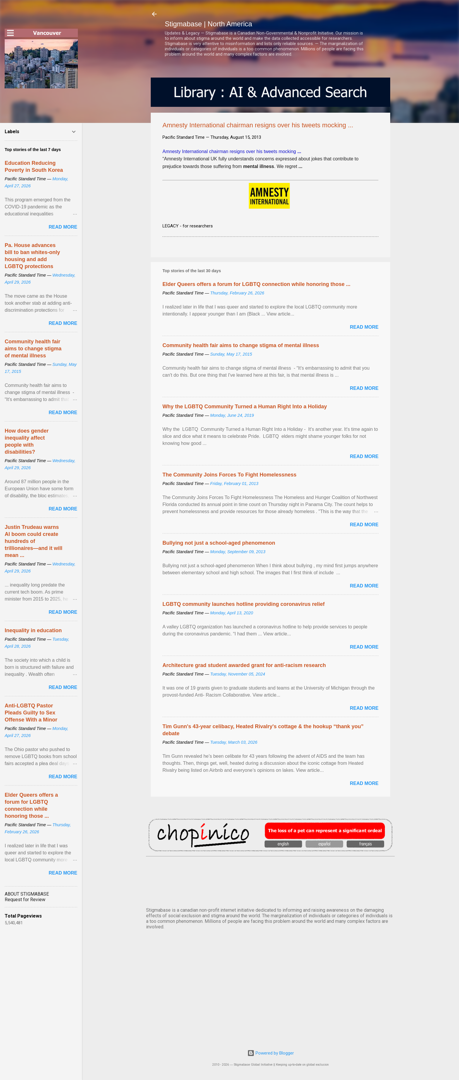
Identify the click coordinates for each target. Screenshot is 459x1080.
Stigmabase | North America (208, 24)
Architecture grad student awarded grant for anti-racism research (244, 665)
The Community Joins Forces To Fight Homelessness (229, 475)
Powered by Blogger (270, 1053)
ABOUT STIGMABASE (27, 894)
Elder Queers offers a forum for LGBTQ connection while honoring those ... (256, 284)
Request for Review (25, 899)
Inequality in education (33, 630)
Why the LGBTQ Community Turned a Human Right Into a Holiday (244, 406)
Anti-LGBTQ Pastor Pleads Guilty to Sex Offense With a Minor (31, 713)
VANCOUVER (270, 881)
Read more (364, 327)
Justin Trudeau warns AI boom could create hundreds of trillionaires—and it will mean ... (33, 541)
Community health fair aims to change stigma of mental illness (240, 345)
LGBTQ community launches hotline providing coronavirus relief (243, 604)
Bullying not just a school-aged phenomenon (218, 543)
